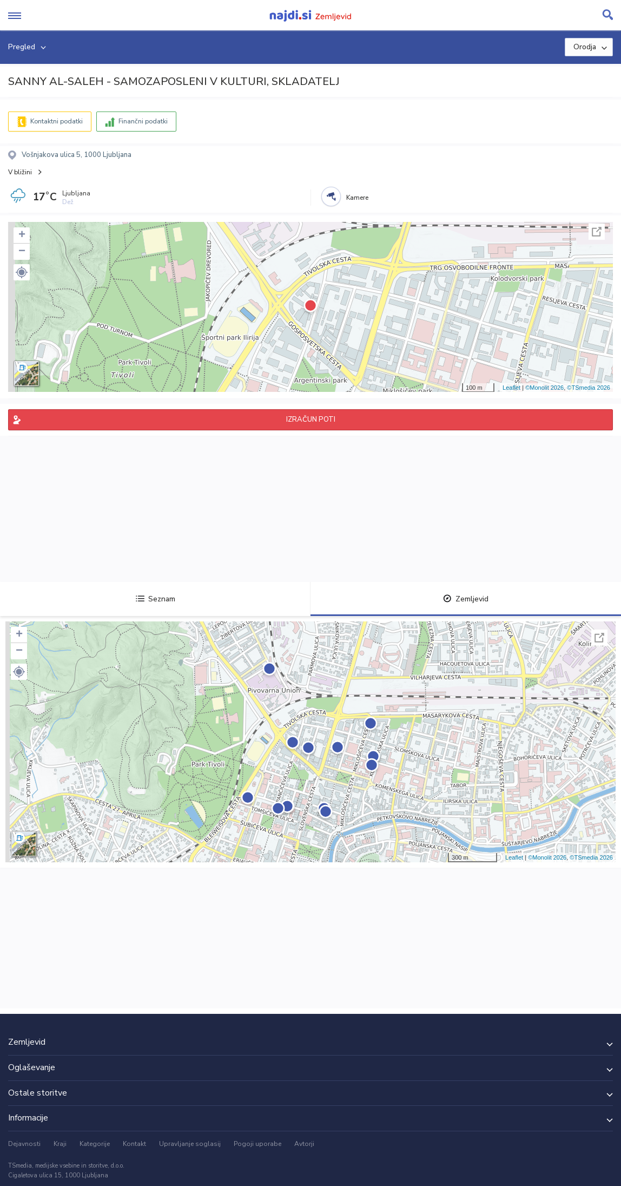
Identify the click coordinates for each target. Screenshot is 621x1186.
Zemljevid (465, 599)
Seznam (155, 599)
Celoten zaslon (597, 232)
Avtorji (304, 1143)
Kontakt (134, 1143)
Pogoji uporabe (257, 1143)
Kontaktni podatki (56, 121)
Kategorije (95, 1143)
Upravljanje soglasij (190, 1143)
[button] (22, 272)
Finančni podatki (143, 121)
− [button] (21, 252)
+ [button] (21, 235)
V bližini (20, 172)
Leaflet (511, 387)
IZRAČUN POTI (310, 419)
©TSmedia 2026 (588, 387)
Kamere (357, 197)
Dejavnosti (24, 1143)
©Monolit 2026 (544, 387)
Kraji (60, 1143)
